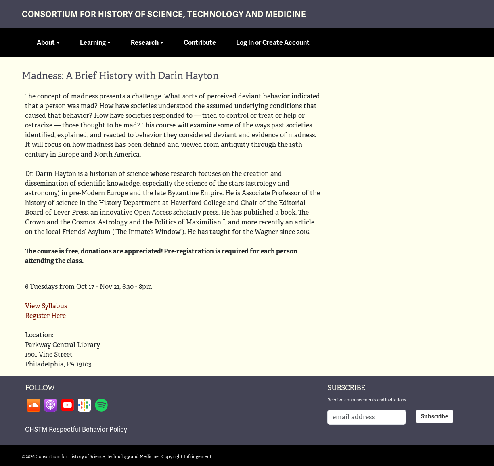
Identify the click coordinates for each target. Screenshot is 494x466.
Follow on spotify (101, 405)
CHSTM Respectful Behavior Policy (76, 429)
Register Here (45, 315)
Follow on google (84, 405)
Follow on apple (50, 405)
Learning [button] (93, 43)
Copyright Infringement (186, 456)
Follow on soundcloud (33, 405)
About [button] (46, 43)
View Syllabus (46, 306)
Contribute (200, 43)
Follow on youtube (67, 405)
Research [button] (145, 43)
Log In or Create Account (273, 43)
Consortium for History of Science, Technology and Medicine (164, 14)
